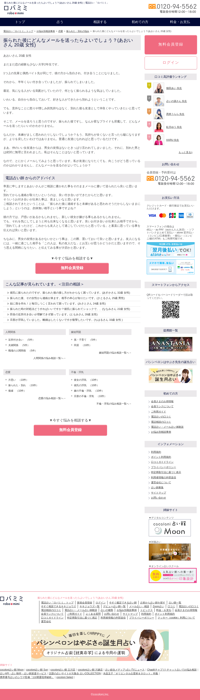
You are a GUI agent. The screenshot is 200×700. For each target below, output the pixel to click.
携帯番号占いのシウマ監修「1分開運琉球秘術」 (27, 677)
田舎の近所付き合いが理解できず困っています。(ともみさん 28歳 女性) (54, 314)
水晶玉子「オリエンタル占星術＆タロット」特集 (130, 673)
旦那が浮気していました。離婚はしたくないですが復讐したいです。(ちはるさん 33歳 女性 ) (66, 319)
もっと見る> (185, 152)
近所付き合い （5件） (21, 339)
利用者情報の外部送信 (163, 477)
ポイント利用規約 (161, 457)
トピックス (146, 610)
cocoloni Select (64, 677)
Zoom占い (158, 606)
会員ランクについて (162, 406)
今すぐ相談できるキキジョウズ (58, 606)
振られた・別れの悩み (77, 31)
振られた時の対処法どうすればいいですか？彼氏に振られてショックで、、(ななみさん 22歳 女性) (70, 309)
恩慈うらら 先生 (175, 114)
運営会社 (46, 621)
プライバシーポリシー (163, 467)
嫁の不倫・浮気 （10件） (89, 390)
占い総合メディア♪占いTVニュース (125, 669)
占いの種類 (107, 610)
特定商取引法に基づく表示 (166, 472)
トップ (20, 22)
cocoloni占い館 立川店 (62, 669)
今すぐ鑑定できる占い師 (123, 602)
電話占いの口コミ (161, 416)
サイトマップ (158, 492)
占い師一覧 (175, 602)
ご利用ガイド (158, 411)
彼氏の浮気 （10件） (86, 385)
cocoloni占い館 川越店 (90, 669)
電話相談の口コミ (161, 421)
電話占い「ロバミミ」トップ (18, 31)
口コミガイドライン (162, 462)
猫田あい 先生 (174, 88)
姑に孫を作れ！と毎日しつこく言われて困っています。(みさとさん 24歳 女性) (58, 303)
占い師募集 (157, 487)
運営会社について (161, 482)
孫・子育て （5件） (86, 339)
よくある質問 (93, 613)
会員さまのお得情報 (162, 401)
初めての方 (140, 22)
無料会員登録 (72, 268)
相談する (100, 22)
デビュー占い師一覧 (114, 606)
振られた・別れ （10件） (23, 385)
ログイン (170, 62)
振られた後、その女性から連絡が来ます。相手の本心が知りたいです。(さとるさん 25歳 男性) (67, 298)
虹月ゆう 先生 (174, 127)
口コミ (171, 606)
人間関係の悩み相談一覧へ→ (49, 358)
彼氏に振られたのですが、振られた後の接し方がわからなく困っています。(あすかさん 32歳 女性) (70, 292)
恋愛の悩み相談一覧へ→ (52, 398)
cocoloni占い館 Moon (12, 669)
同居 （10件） (83, 345)
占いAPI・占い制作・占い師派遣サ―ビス (23, 673)
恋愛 (60, 31)
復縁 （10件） (17, 390)
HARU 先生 (172, 140)
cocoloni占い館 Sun (37, 669)
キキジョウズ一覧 (90, 606)
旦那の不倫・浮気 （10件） (90, 396)
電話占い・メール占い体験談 (167, 426)
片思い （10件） (18, 379)
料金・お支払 (180, 22)
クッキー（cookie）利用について (176, 617)
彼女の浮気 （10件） (86, 379)
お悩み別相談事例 (45, 31)
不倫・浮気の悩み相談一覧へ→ (113, 403)
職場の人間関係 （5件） (22, 350)
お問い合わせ (158, 497)
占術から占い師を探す (152, 602)
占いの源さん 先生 (176, 101)
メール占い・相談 (139, 606)
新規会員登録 (84, 602)
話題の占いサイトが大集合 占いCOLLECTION (75, 673)
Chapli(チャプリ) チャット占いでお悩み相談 (171, 669)
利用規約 (156, 452)
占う (60, 22)
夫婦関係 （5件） (19, 345)
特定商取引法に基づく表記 (82, 617)
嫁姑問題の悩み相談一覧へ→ (115, 352)
